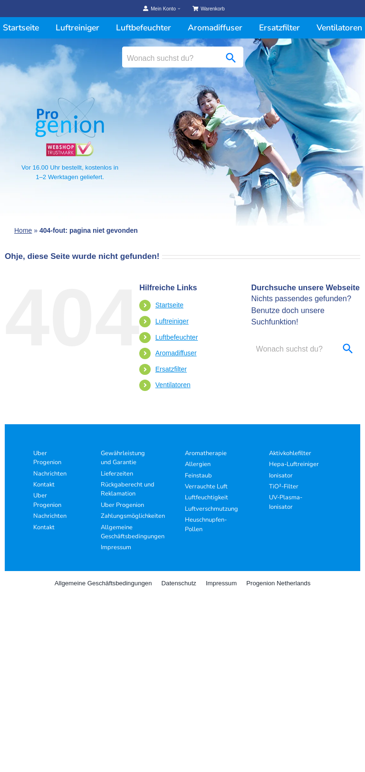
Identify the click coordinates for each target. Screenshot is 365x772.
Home (23, 230)
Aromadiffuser (176, 353)
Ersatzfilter (171, 369)
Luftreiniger (172, 321)
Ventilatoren (173, 385)
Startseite (169, 305)
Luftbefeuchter (176, 337)
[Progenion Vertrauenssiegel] (70, 145)
